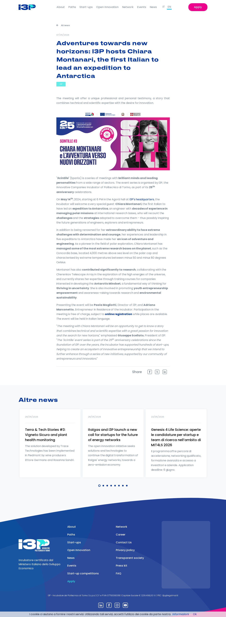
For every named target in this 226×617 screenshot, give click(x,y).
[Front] (30, 7)
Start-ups (86, 7)
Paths (72, 7)
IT (163, 7)
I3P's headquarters (141, 199)
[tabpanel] (50, 447)
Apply (198, 7)
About (61, 7)
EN (169, 7)
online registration (118, 314)
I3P (61, 84)
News (153, 7)
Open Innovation (107, 7)
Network (128, 7)
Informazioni (180, 614)
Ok (195, 614)
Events (141, 7)
